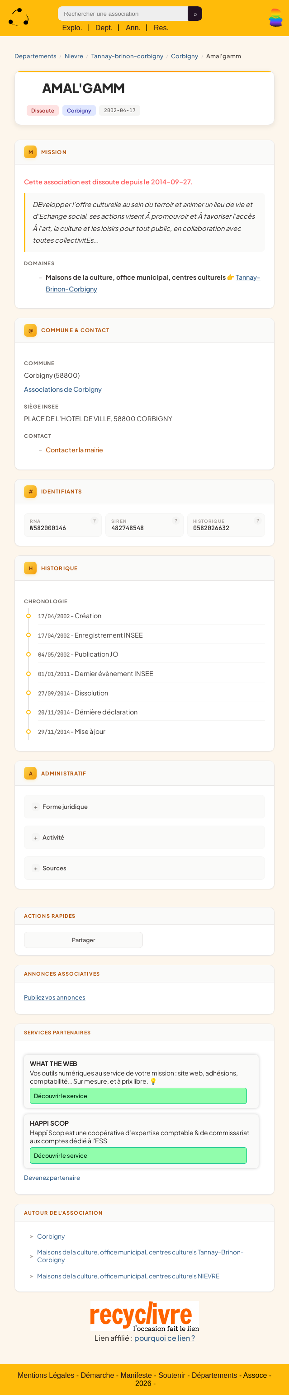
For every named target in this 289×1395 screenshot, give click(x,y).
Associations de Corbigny (63, 389)
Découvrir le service (60, 1095)
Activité (53, 837)
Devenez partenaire (52, 1177)
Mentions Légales (46, 1375)
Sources (54, 868)
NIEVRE (74, 56)
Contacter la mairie (74, 450)
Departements (35, 56)
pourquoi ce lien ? (164, 1338)
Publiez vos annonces (54, 997)
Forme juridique (65, 806)
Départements (214, 1375)
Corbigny (184, 56)
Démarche (97, 1375)
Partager (83, 940)
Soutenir (171, 1375)
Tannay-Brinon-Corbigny (127, 56)
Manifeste (136, 1375)
